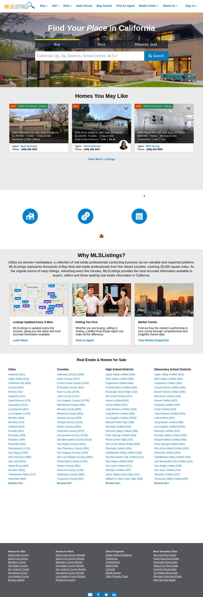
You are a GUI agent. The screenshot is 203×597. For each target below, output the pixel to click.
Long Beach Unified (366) (120, 413)
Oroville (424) (16, 430)
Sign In (190, 5)
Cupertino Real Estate (165, 569)
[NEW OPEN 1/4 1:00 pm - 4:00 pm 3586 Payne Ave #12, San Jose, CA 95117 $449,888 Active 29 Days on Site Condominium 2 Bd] (164, 123)
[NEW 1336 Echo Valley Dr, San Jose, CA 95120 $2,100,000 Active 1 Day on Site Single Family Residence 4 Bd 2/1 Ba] (101, 123)
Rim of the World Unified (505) (123, 443)
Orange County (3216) (69, 422)
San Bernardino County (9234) (74, 439)
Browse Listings (16, 580)
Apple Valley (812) (18, 378)
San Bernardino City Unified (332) (173, 461)
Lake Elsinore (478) (19, 400)
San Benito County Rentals (70, 573)
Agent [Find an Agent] (125, 5)
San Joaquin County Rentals (71, 569)
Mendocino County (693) (71, 404)
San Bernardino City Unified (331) (125, 457)
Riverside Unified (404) (119, 448)
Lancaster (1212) (18, 404)
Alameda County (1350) (70, 374)
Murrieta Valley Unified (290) (122, 430)
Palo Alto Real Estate (164, 580)
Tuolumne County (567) (70, 478)
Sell (54, 5)
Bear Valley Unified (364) (120, 378)
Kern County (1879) (68, 391)
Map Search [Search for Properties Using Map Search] (104, 5)
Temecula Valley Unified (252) (171, 478)
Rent (66, 5)
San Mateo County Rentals (70, 565)
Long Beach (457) (18, 409)
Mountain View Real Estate (167, 576)
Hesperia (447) (16, 396)
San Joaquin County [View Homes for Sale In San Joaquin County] (18, 569)
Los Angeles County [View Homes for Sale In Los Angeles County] (18, 576)
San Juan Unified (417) (119, 465)
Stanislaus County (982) (70, 474)
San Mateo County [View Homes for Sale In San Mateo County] (18, 565)
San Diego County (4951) (71, 443)
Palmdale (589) (17, 435)
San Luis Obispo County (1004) (75, 457)
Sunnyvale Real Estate (165, 562)
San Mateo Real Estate (165, 573)
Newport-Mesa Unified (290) (170, 439)
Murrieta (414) (16, 422)
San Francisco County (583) (73, 448)
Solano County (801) (68, 465)
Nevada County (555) (69, 417)
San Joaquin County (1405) (72, 452)
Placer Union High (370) (119, 439)
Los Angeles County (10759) (73, 400)
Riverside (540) (17, 443)
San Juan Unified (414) (167, 470)
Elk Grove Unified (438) (167, 396)
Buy (42, 5)
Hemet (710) (15, 391)
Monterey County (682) (70, 413)
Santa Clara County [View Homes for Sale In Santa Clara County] (18, 555)
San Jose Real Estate (164, 555)
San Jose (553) (17, 461)
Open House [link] (84, 5)
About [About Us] (169, 5)
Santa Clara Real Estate (166, 558)
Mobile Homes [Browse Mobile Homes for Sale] (113, 573)
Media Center (147, 5)
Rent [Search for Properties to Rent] (101, 44)
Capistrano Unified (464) (120, 383)
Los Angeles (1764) (19, 413)
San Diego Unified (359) (119, 461)
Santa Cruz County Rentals (70, 558)
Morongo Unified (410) (118, 426)
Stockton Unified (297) (118, 470)
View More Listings (101, 159)
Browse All (15, 483)
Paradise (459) (16, 439)
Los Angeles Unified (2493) (121, 417)
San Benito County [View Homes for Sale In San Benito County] (18, 573)
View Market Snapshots (153, 340)
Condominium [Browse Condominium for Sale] (113, 562)
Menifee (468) (16, 417)
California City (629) (19, 383)
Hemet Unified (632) (117, 400)
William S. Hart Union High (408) (124, 478)
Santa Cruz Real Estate (165, 565)
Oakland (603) (16, 426)
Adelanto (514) (16, 374)
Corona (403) (15, 387)
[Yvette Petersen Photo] (123, 143)
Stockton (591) (16, 470)
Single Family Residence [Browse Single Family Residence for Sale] (119, 555)
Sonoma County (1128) (70, 470)
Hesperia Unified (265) (167, 404)
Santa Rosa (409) (18, 465)
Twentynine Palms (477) (22, 474)
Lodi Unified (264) (164, 417)
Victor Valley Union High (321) (123, 474)
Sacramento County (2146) (72, 435)
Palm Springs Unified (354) (121, 435)
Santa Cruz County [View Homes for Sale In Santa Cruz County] (18, 558)
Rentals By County (65, 580)
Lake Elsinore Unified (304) (121, 409)
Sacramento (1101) (19, 448)
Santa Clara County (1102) (72, 461)
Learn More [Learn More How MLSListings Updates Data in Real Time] (20, 340)
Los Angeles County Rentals (71, 576)
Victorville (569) (17, 478)
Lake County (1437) (68, 396)
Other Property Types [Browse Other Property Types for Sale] (117, 576)
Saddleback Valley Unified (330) (124, 452)
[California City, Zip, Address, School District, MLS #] (89, 56)
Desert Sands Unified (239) (169, 391)
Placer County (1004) (69, 426)
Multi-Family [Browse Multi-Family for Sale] (112, 565)
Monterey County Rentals (69, 562)
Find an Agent (85, 340)
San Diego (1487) (18, 452)
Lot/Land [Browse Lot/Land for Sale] (110, 569)
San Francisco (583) (19, 457)
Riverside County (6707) (71, 430)
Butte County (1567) (68, 378)
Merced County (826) (69, 409)
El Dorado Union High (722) (121, 391)
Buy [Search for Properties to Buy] (57, 44)
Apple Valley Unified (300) (120, 374)
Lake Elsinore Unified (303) (169, 413)
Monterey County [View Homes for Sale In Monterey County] (17, 562)
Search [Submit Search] (156, 56)
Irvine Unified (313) (116, 404)
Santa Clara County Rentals (70, 555)
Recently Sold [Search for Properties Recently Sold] (146, 44)
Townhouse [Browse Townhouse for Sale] (112, 558)
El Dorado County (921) (70, 387)
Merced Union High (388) (120, 422)
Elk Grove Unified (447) (119, 396)
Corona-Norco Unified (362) (121, 387)
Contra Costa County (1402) (73, 383)
